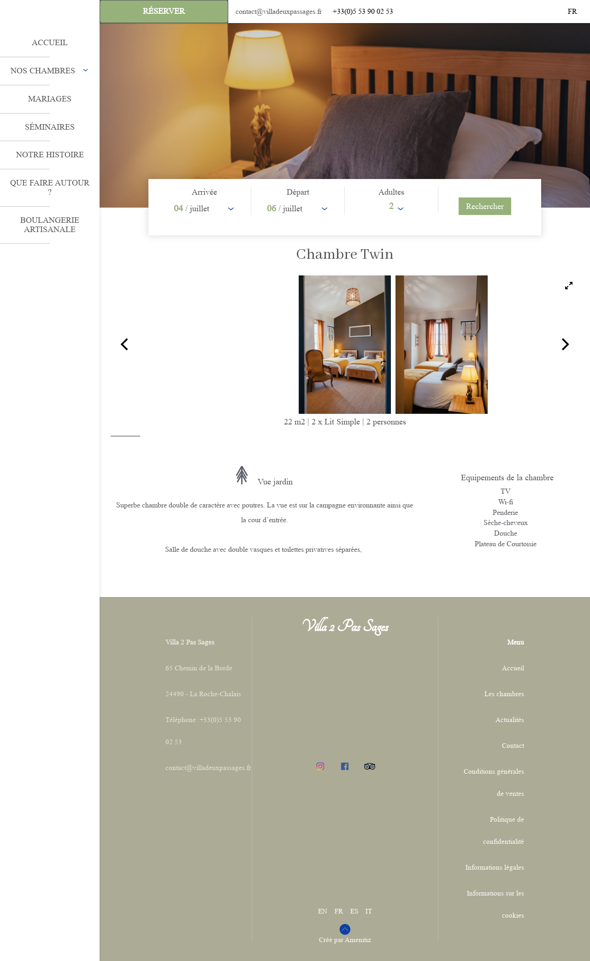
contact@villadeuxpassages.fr (279, 11)
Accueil (513, 668)
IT (369, 911)
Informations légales (495, 867)
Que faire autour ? (49, 187)
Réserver (164, 11)
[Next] (564, 344)
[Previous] (125, 344)
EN (322, 911)
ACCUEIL (50, 42)
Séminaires (50, 126)
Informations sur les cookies (495, 904)
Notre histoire (50, 154)
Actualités (510, 720)
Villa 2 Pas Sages (344, 626)
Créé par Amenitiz (345, 940)
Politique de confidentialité (503, 831)
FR (339, 911)
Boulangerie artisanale (49, 224)
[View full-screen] (568, 285)
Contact (513, 746)
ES (354, 911)
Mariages (49, 98)
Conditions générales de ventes (494, 783)
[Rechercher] (485, 206)
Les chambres (504, 694)
